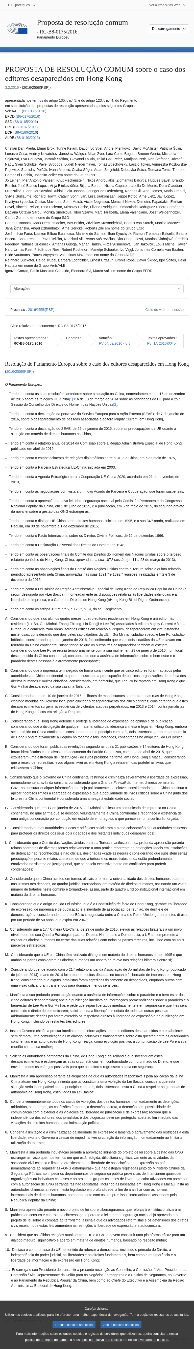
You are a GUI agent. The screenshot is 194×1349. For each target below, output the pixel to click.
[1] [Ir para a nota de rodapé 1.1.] (71, 399)
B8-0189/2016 (26, 132)
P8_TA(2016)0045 (161, 343)
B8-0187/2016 (25, 127)
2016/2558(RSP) (41, 310)
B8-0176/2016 (28, 116)
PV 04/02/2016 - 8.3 (114, 343)
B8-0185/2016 (25, 122)
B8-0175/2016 (34, 111)
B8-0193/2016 (27, 138)
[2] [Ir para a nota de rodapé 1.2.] (115, 404)
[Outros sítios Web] (168, 5)
